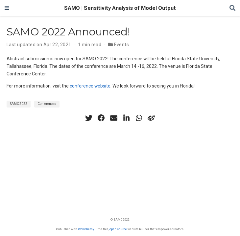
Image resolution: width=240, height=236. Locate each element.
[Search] (232, 8)
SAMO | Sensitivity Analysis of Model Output (120, 8)
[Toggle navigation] (7, 8)
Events (121, 44)
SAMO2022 (18, 104)
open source (118, 229)
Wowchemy (86, 229)
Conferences (46, 104)
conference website (90, 85)
